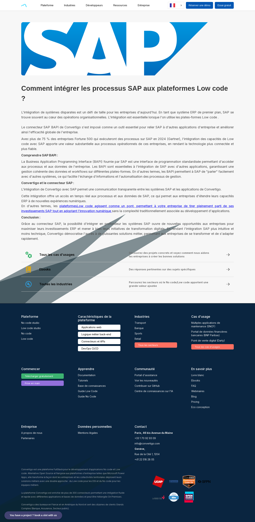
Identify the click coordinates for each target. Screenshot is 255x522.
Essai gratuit (224, 5)
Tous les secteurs (148, 345)
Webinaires (197, 391)
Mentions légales (88, 432)
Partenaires (28, 438)
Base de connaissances (92, 385)
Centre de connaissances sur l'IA (154, 391)
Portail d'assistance (146, 375)
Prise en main (32, 383)
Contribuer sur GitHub (147, 385)
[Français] (176, 5)
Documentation (86, 375)
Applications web (91, 327)
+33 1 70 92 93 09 (145, 438)
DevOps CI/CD (89, 348)
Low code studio (31, 328)
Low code (27, 338)
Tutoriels (83, 380)
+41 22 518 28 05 (144, 459)
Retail (138, 338)
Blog (194, 396)
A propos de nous (31, 432)
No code (26, 333)
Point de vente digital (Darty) (208, 340)
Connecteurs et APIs (93, 341)
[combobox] (176, 5)
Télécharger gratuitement (39, 376)
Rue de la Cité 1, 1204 (147, 454)
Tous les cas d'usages (207, 346)
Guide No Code (87, 396)
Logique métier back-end (96, 334)
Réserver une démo (199, 5)
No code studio (30, 322)
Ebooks (195, 380)
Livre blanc (197, 375)
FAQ (193, 385)
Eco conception (200, 407)
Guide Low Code (88, 391)
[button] (49, 5)
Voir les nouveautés (146, 380)
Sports (138, 333)
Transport (140, 322)
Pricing (195, 401)
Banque (139, 328)
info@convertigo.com (147, 443)
